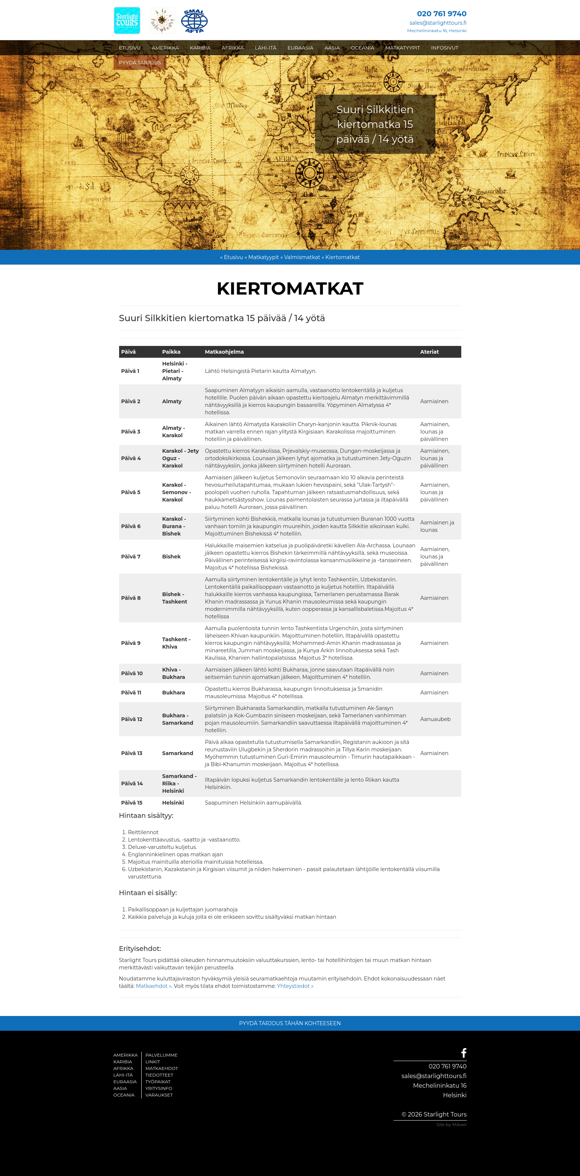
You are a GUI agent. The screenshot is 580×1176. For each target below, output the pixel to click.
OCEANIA (362, 48)
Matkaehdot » (153, 986)
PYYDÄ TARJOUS (140, 62)
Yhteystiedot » (295, 986)
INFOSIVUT (445, 48)
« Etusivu (231, 257)
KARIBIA (200, 48)
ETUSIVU (130, 48)
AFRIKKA (233, 48)
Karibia (123, 1061)
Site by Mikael (451, 1124)
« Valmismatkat (300, 257)
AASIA (332, 48)
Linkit (152, 1061)
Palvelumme (161, 1055)
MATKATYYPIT (402, 48)
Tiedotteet (159, 1075)
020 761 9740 (447, 1066)
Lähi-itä (123, 1075)
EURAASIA (300, 48)
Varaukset (159, 1095)
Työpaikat (158, 1081)
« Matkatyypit (262, 257)
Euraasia (125, 1081)
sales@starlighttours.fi (437, 23)
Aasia (120, 1088)
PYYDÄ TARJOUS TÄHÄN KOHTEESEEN (290, 1023)
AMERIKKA (165, 48)
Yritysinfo (158, 1088)
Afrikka (124, 1068)
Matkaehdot (161, 1068)
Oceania (124, 1095)
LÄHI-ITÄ (265, 48)
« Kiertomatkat (340, 257)
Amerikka (126, 1055)
